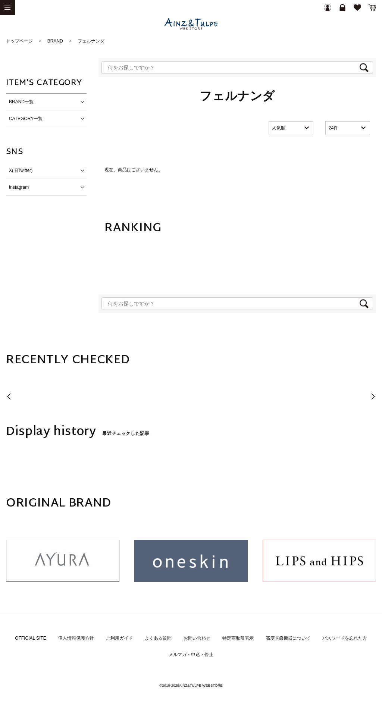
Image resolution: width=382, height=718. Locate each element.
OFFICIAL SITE (30, 638)
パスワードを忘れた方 (344, 638)
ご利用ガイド (119, 638)
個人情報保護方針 (76, 638)
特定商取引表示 (238, 638)
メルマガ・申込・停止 (191, 654)
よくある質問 (158, 638)
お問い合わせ (197, 638)
